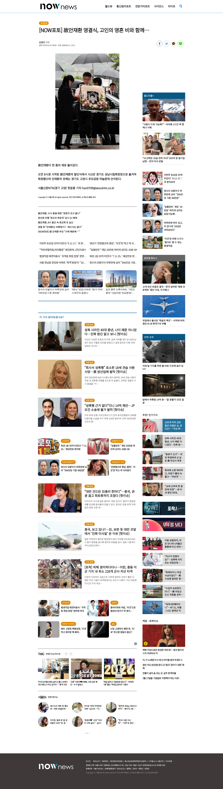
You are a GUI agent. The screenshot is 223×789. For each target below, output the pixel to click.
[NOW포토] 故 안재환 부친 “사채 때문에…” (59, 231)
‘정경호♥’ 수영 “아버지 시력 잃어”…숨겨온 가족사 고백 (93, 723)
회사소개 (96, 761)
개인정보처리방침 (116, 761)
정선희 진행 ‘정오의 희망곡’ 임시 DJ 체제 (57, 218)
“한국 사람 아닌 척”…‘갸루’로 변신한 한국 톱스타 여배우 (126, 723)
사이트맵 (169, 761)
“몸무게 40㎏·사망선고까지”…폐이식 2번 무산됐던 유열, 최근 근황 (127, 708)
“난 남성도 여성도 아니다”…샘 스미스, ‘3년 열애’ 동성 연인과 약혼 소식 (52, 683)
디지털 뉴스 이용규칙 (156, 761)
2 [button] (87, 733)
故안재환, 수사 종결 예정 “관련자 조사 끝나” (59, 213)
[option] (52, 673)
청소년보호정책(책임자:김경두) (135, 761)
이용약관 (105, 761)
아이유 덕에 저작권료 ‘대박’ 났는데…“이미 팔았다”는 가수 (93, 708)
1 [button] (85, 733)
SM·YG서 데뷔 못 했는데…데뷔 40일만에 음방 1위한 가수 (59, 708)
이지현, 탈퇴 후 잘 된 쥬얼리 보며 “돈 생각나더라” (58, 723)
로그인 (88, 761)
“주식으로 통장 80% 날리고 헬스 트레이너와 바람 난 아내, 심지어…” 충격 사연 (85, 683)
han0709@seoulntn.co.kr (98, 188)
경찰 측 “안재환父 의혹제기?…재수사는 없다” (60, 227)
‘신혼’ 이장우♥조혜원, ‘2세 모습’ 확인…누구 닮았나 (116, 683)
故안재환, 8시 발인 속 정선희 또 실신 (55, 222)
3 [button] (89, 733)
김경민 (42, 42)
